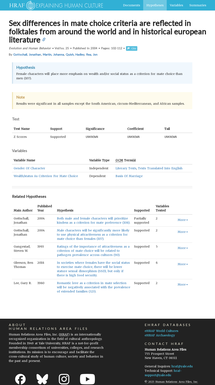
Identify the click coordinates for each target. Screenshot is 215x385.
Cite (131, 48)
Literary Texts (125, 168)
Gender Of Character (29, 168)
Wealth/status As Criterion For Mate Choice (46, 176)
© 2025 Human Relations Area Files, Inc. (171, 381)
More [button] (183, 220)
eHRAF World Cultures (161, 331)
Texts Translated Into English (160, 168)
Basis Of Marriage (129, 176)
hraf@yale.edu (182, 366)
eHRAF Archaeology (160, 335)
